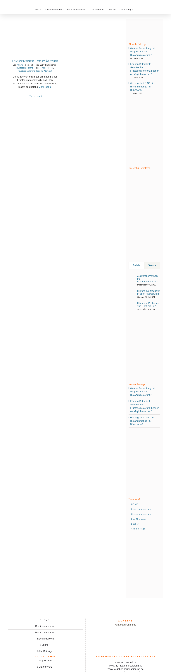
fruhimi (20, 65)
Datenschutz (45, 666)
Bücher (45, 645)
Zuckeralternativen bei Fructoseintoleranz (147, 279)
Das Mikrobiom (45, 638)
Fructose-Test (47, 68)
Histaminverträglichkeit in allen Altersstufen (149, 292)
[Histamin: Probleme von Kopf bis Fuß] (132, 305)
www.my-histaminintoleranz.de (125, 665)
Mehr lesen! (45, 87)
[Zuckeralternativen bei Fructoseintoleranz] (132, 279)
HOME (45, 620)
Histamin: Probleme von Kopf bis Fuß (148, 304)
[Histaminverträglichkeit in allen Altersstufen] (132, 293)
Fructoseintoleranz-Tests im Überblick (35, 60)
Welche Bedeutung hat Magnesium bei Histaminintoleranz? (142, 51)
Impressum (45, 660)
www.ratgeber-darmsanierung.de (126, 669)
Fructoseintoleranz (24, 68)
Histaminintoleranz (45, 632)
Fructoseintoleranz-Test (29, 71)
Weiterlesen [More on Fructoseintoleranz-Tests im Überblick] (35, 96)
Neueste (152, 265)
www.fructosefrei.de (126, 662)
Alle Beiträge (45, 651)
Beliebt (136, 265)
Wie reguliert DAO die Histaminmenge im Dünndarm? (142, 86)
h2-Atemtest (46, 71)
